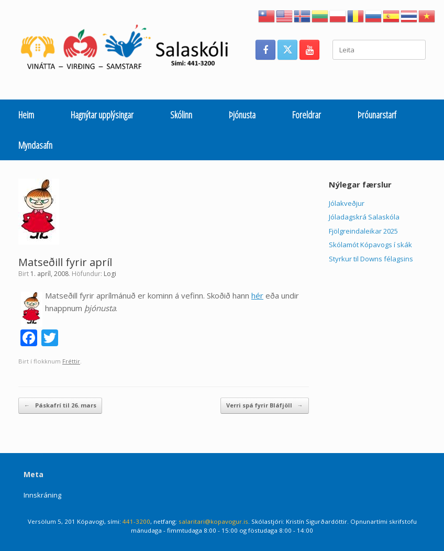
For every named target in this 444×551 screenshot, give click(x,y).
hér (257, 295)
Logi (110, 273)
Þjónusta (242, 114)
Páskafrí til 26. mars (60, 405)
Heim (26, 114)
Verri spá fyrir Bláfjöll (264, 405)
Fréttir (71, 361)
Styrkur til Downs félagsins (371, 258)
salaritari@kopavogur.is (213, 521)
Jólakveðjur (346, 203)
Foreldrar (306, 114)
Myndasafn (35, 145)
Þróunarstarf (377, 114)
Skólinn (181, 114)
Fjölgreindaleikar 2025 (363, 231)
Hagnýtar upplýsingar (102, 114)
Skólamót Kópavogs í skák (370, 244)
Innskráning (42, 495)
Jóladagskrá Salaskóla (364, 217)
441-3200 (136, 521)
